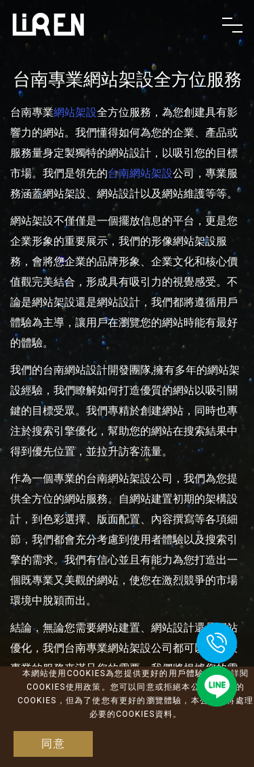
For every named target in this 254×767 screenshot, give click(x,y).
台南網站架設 (140, 173)
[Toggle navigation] (232, 25)
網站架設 (75, 112)
